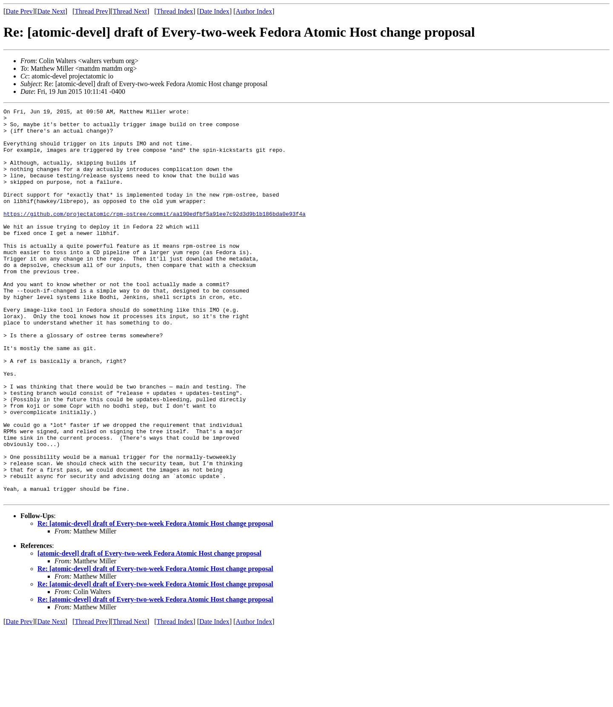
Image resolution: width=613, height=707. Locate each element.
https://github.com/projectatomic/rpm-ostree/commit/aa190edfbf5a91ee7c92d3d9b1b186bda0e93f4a (154, 235)
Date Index (214, 11)
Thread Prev (91, 11)
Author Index (254, 11)
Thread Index (175, 11)
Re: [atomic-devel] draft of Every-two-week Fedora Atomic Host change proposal (155, 601)
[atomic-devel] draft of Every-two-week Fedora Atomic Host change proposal (149, 631)
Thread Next (130, 11)
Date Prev (19, 11)
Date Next (51, 11)
